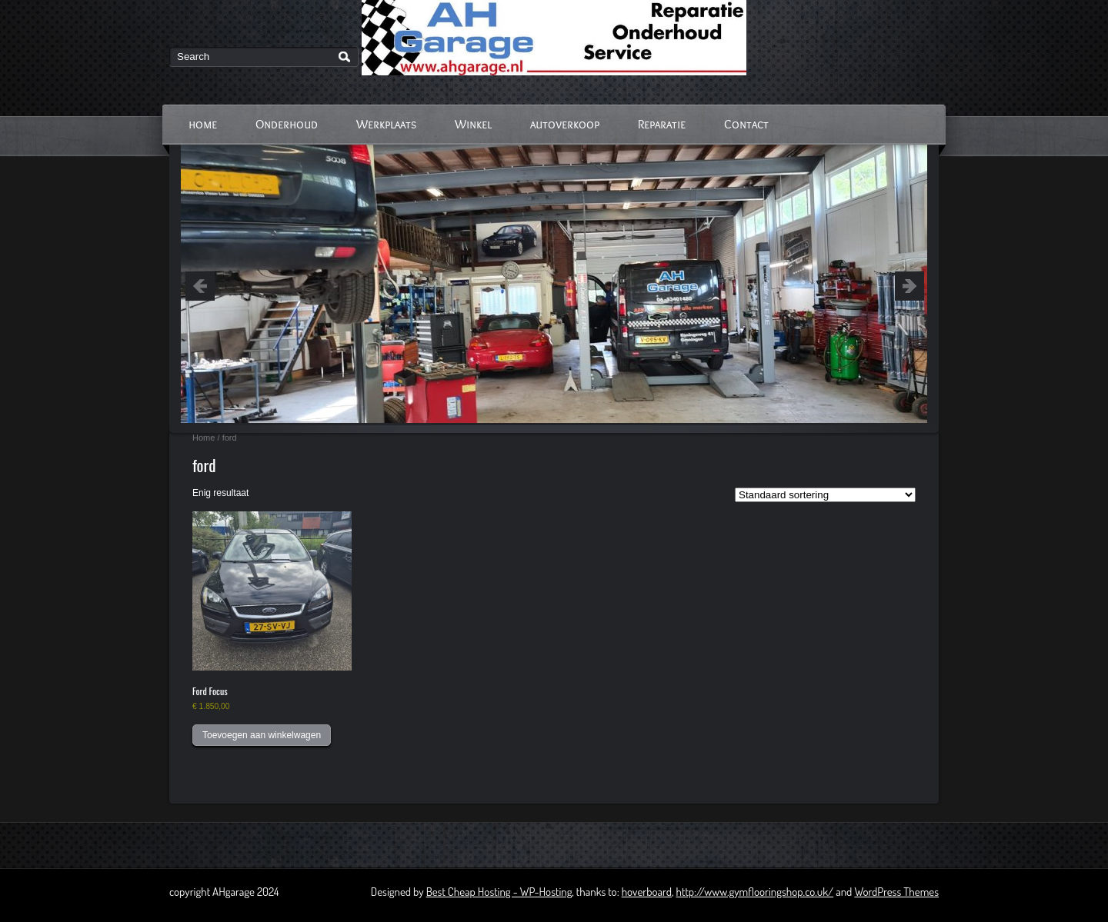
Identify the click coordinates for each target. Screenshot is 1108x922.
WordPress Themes (896, 891)
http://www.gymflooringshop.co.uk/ (755, 891)
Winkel (473, 124)
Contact (746, 124)
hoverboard (647, 891)
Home (203, 437)
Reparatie (662, 124)
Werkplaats (386, 124)
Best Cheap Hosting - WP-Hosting (499, 891)
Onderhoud (286, 124)
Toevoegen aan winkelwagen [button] (261, 735)
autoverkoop (564, 124)
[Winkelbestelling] (825, 495)
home (203, 124)
